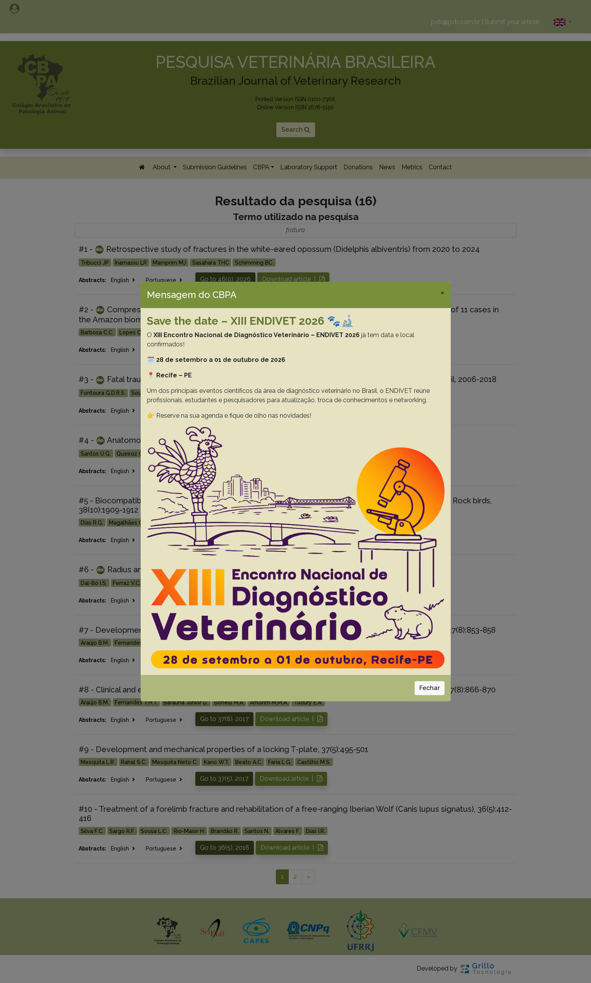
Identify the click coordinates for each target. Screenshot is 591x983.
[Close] (442, 292)
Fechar (429, 688)
